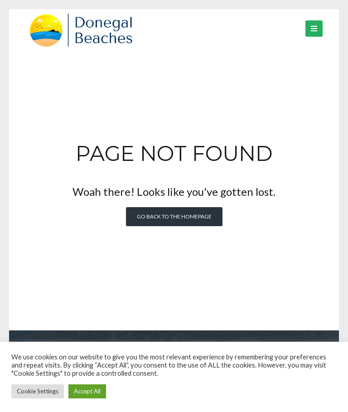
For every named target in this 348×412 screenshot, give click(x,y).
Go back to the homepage (174, 216)
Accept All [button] (87, 391)
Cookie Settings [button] (37, 391)
